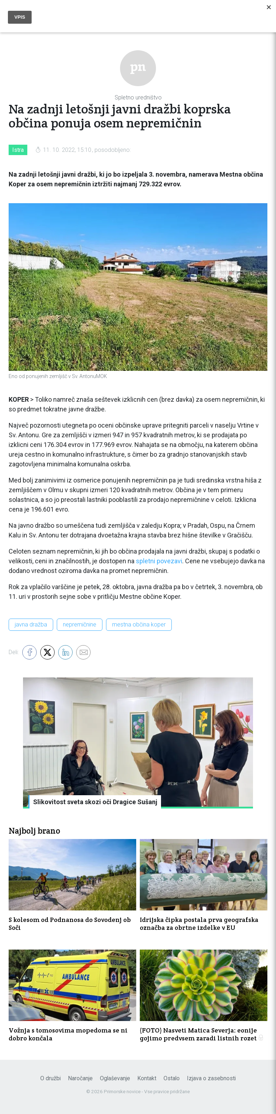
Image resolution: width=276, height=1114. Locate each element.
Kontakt (146, 1078)
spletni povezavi (159, 561)
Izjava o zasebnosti (211, 1078)
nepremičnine (79, 624)
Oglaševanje (115, 1078)
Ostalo (172, 1078)
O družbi (50, 1078)
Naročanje (80, 1078)
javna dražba (31, 624)
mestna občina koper (139, 624)
